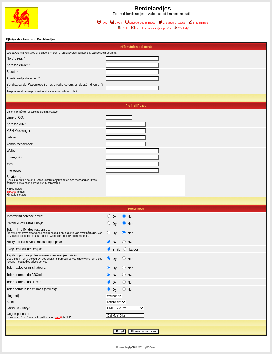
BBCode (11, 191)
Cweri (116, 22)
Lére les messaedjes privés (151, 28)
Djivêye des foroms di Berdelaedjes (30, 39)
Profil (123, 28)
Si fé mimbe (198, 22)
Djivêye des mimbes (140, 22)
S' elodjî (181, 28)
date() (58, 317)
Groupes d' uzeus (172, 22)
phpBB (131, 347)
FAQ (102, 22)
